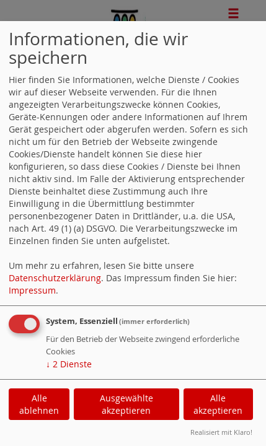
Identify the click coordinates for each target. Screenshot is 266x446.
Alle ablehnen (39, 404)
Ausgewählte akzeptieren (126, 404)
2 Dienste (69, 364)
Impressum (32, 290)
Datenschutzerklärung (55, 278)
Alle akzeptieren (217, 404)
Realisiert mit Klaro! (221, 432)
